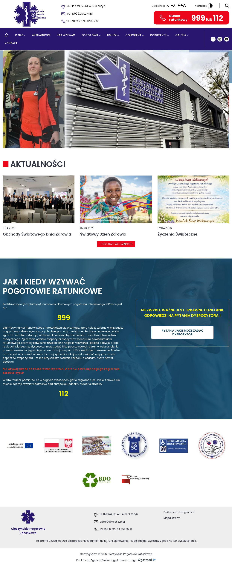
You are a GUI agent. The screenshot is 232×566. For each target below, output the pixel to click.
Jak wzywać (66, 35)
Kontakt (11, 43)
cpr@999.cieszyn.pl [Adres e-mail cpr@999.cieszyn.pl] (80, 14)
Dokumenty (158, 35)
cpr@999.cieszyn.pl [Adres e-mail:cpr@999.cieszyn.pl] (112, 522)
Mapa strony (172, 518)
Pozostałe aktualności (116, 244)
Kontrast (204, 5)
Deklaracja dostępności (179, 512)
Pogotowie (90, 35)
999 (198, 18)
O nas (19, 35)
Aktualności (41, 35)
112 (218, 18)
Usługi (112, 35)
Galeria (180, 35)
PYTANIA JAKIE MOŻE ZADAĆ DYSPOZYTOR (182, 332)
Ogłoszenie (133, 35)
